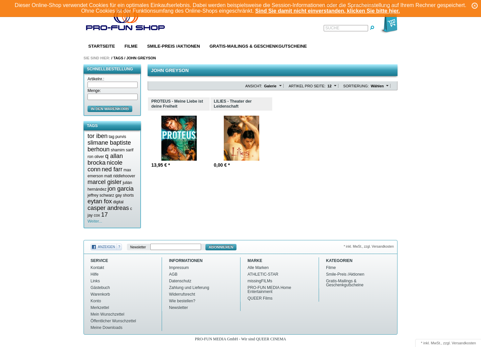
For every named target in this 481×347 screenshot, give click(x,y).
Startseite (101, 46)
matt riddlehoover (119, 176)
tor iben (98, 136)
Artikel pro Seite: (307, 86)
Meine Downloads (106, 327)
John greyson (141, 58)
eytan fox (100, 201)
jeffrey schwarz (101, 195)
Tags (118, 58)
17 (104, 214)
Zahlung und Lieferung (189, 287)
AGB (173, 274)
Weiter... (95, 221)
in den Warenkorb (110, 109)
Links (95, 281)
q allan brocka (105, 159)
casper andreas (108, 208)
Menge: (94, 90)
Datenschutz (180, 281)
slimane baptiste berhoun (109, 146)
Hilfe (95, 274)
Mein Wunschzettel (107, 314)
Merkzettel (100, 307)
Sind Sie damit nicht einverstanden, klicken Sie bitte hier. (327, 11)
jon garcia (121, 188)
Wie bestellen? (182, 301)
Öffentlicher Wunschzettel (113, 321)
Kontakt (97, 267)
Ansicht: (253, 86)
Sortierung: (356, 86)
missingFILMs (260, 281)
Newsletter (138, 247)
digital (118, 202)
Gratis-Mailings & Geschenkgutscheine (258, 46)
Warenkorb (100, 294)
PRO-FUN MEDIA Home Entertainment (269, 289)
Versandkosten (464, 343)
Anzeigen (106, 247)
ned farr (112, 169)
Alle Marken (258, 267)
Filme (131, 46)
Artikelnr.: (96, 79)
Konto (96, 301)
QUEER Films (260, 298)
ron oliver (96, 156)
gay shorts (124, 195)
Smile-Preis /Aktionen (173, 46)
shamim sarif (122, 150)
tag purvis (117, 136)
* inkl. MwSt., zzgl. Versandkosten (369, 246)
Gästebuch (100, 287)
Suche (332, 28)
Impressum (179, 267)
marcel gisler (105, 182)
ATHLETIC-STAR (263, 274)
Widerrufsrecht (182, 294)
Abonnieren (221, 247)
